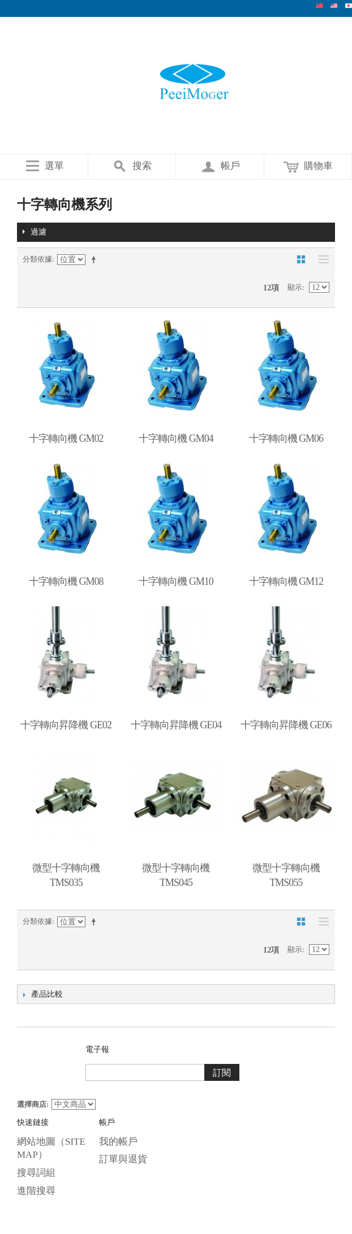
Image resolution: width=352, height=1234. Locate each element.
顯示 (294, 287)
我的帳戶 (118, 1141)
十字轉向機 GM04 (176, 438)
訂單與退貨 (123, 1159)
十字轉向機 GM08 (66, 581)
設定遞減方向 (95, 259)
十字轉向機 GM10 (176, 581)
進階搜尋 (36, 1190)
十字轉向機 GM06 (286, 438)
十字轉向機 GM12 (286, 581)
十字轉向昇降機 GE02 (65, 725)
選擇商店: (33, 1104)
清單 (320, 259)
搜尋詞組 (36, 1172)
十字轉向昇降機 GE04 (176, 725)
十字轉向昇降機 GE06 (286, 725)
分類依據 (37, 259)
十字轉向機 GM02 (66, 438)
